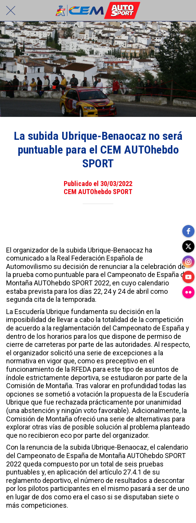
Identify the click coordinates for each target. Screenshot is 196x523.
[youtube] (188, 277)
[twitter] (188, 246)
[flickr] (188, 292)
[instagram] (188, 262)
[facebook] (188, 231)
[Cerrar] (10, 10)
